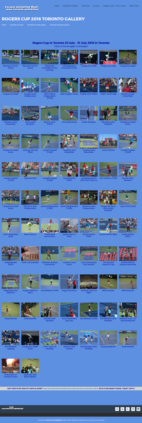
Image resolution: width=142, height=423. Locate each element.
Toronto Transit (70, 6)
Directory (134, 6)
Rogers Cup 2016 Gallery (60, 25)
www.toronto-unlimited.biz (95, 420)
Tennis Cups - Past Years (114, 6)
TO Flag (96, 6)
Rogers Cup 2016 (16, 25)
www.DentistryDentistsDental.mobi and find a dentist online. (71, 388)
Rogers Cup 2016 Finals (36, 25)
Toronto (86, 6)
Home (56, 6)
